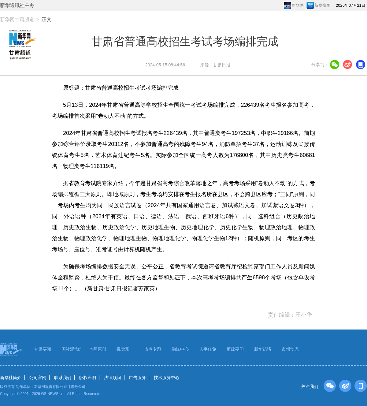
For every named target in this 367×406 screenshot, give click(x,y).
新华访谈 (262, 349)
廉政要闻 (235, 349)
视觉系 (123, 349)
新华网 (298, 5)
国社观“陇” (71, 349)
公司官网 (37, 377)
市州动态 (290, 349)
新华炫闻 (322, 5)
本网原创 (97, 349)
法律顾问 (112, 377)
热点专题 (152, 349)
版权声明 (87, 377)
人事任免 (207, 349)
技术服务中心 (167, 377)
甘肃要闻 (42, 349)
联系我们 (62, 377)
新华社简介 (10, 377)
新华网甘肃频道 (17, 19)
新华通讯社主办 (17, 5)
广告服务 (137, 377)
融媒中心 (180, 349)
